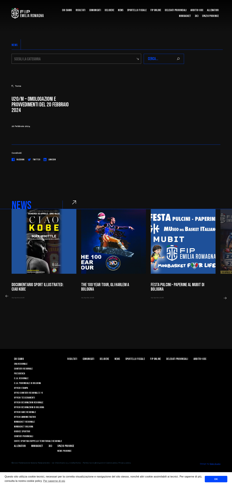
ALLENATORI (213, 10)
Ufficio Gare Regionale (25, 412)
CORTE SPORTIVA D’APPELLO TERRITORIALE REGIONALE (38, 441)
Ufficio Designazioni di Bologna (29, 407)
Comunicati (95, 10)
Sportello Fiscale (137, 10)
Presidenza (19, 373)
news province (64, 451)
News (120, 10)
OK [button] (216, 479)
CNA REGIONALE (21, 363)
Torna (16, 86)
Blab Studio (215, 464)
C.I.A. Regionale (21, 378)
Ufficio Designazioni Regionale (29, 402)
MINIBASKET (185, 16)
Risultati (81, 10)
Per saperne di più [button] (54, 481)
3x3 (196, 16)
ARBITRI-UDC (196, 10)
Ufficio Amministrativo (25, 417)
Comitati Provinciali (23, 436)
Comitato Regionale (23, 368)
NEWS (15, 45)
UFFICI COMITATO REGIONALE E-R (28, 392)
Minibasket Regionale (24, 421)
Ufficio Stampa (21, 388)
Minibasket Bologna (23, 426)
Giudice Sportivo (22, 431)
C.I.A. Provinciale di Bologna (27, 383)
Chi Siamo (67, 10)
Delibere (109, 10)
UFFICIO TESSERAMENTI (24, 397)
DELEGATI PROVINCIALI (176, 10)
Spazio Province (210, 16)
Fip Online (155, 10)
